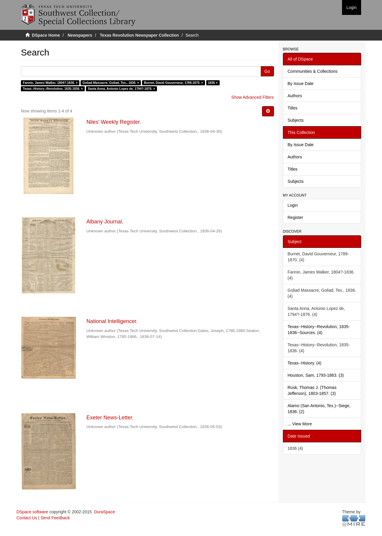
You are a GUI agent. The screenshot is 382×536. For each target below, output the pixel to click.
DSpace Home (46, 35)
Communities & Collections (313, 71)
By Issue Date (301, 83)
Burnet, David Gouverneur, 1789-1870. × (173, 82)
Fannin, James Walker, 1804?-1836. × (50, 82)
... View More (300, 423)
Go (267, 71)
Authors (295, 95)
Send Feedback (55, 517)
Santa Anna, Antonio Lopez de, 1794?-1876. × (121, 88)
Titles (293, 108)
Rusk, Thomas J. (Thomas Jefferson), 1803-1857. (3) (312, 390)
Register (295, 217)
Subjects (296, 120)
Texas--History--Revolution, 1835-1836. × (53, 88)
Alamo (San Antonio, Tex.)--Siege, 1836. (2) (319, 408)
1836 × (213, 82)
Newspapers (80, 35)
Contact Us (26, 517)
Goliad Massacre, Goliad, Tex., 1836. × (111, 82)
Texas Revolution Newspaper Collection (139, 35)
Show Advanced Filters (252, 97)
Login (293, 205)
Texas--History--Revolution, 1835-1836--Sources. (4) (319, 329)
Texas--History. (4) (304, 363)
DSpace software (32, 511)
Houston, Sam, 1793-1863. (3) (316, 375)
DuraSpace (104, 511)
